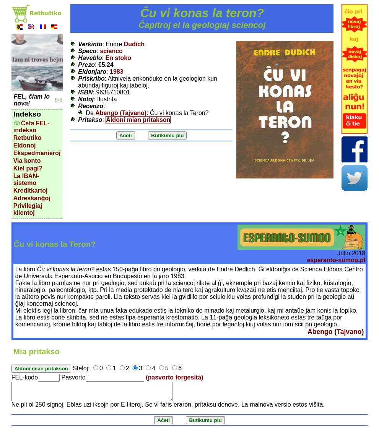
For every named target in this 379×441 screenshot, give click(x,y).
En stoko (118, 58)
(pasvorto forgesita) (174, 377)
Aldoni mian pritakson (138, 120)
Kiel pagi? (27, 168)
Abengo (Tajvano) (120, 113)
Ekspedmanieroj (37, 153)
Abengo (319, 332)
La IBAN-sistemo (26, 179)
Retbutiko (27, 138)
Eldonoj (24, 145)
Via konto (27, 160)
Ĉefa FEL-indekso (31, 126)
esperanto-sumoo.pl (336, 260)
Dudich (134, 44)
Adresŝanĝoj (31, 198)
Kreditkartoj (30, 190)
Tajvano (349, 332)
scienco (111, 51)
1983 (117, 71)
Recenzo (90, 106)
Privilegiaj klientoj (27, 209)
